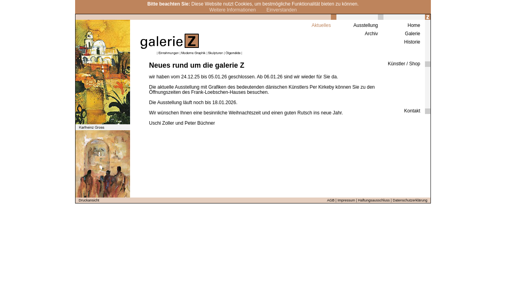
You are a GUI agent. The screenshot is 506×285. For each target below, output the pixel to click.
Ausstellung (365, 25)
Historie (412, 42)
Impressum (346, 200)
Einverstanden (281, 10)
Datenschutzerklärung (410, 200)
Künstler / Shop (404, 63)
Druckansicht (89, 200)
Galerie (412, 33)
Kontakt (412, 111)
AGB (330, 200)
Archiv (371, 33)
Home (414, 25)
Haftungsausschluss (374, 200)
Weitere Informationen (232, 10)
